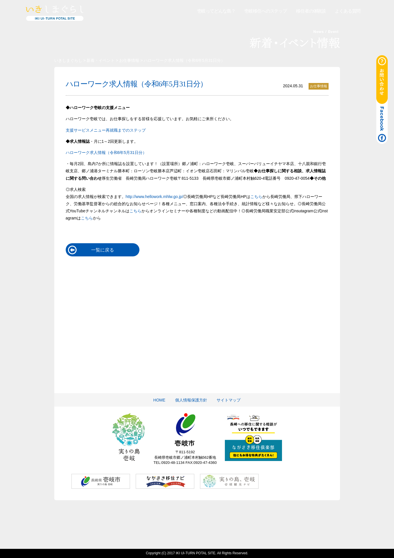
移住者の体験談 (311, 11)
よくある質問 (347, 11)
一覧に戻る (102, 250)
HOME (159, 400)
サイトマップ (229, 400)
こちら (256, 196)
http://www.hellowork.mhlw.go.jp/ (154, 196)
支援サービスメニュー (86, 130)
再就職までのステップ (126, 130)
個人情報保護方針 (191, 400)
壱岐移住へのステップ (265, 11)
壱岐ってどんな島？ (216, 11)
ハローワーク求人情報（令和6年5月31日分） (106, 152)
